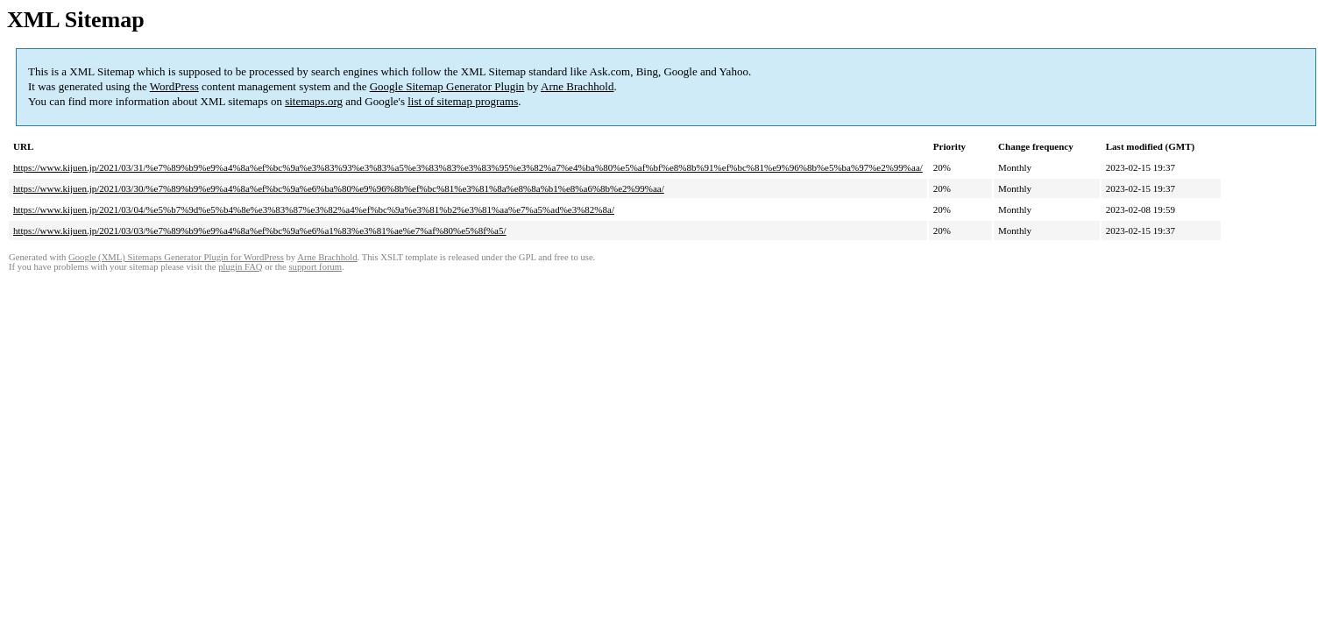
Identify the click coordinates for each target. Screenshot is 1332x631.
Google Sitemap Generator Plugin (447, 86)
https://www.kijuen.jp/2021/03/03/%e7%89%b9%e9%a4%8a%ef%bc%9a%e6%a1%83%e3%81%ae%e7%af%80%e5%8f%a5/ (260, 230)
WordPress (174, 86)
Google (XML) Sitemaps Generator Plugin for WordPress (176, 257)
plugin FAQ (240, 267)
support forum (315, 267)
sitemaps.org (314, 101)
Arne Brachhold (577, 86)
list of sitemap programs (462, 101)
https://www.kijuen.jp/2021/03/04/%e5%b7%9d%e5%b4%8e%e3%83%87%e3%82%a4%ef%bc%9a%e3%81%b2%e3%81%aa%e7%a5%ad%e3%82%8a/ (313, 209)
